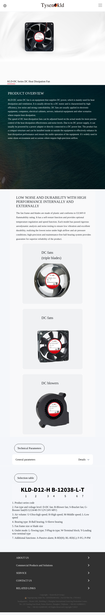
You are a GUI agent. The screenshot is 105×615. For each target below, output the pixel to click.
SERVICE (21, 575)
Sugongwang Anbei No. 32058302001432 (41, 600)
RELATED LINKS (25, 591)
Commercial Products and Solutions (34, 568)
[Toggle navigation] (100, 5)
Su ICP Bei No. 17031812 (71, 600)
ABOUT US (22, 560)
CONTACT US (24, 583)
